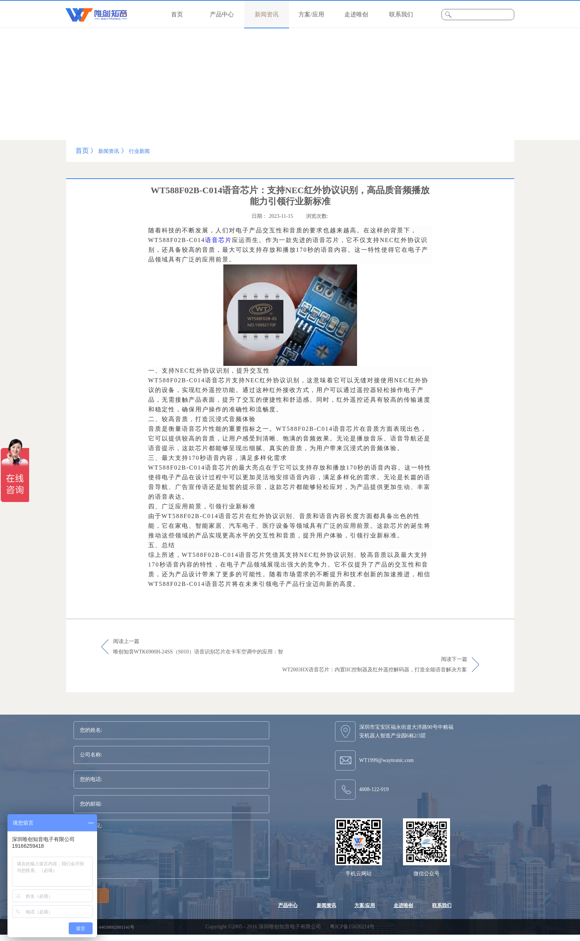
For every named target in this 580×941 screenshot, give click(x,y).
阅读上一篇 (198, 647)
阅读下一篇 (374, 665)
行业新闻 (139, 151)
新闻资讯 (108, 151)
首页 (177, 14)
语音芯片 (218, 240)
